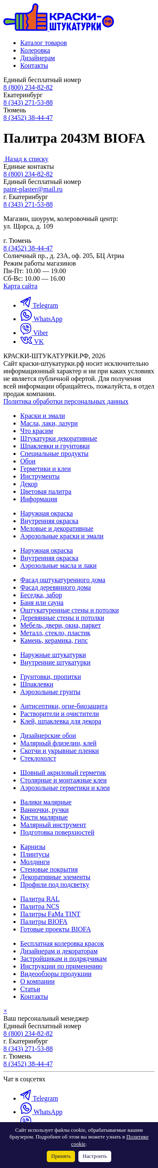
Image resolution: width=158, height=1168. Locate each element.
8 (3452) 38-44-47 (28, 117)
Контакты (34, 65)
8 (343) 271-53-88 (28, 102)
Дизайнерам (37, 57)
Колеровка (35, 50)
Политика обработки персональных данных (66, 401)
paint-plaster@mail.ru (32, 189)
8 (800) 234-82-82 (28, 87)
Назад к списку (26, 158)
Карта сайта (20, 286)
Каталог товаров (43, 42)
